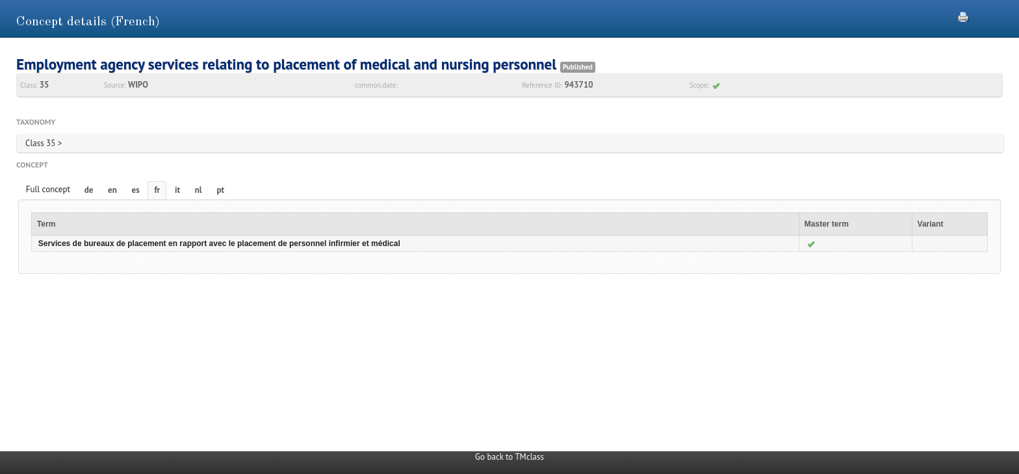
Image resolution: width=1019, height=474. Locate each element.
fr (157, 189)
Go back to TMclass (509, 456)
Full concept (48, 189)
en (112, 189)
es (136, 189)
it (177, 189)
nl (198, 189)
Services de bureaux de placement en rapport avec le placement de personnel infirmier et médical (219, 243)
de (89, 189)
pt (220, 189)
